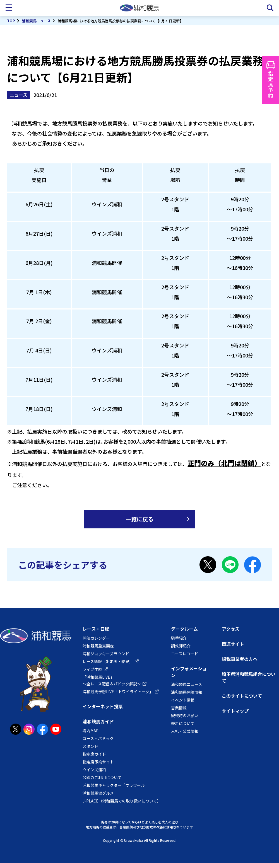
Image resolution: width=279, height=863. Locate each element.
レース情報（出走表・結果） (108, 661)
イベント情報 (182, 700)
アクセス (230, 628)
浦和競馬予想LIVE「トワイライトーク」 (118, 691)
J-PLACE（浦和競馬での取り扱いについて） (122, 801)
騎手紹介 (179, 638)
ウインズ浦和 (94, 769)
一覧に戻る (139, 519)
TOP (11, 20)
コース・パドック (98, 738)
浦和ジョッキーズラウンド (106, 653)
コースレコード (184, 653)
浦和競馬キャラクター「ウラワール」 (116, 785)
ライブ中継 (92, 669)
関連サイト (233, 643)
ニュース (18, 95)
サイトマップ (235, 710)
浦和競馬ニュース (36, 20)
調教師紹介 (181, 646)
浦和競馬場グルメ (98, 793)
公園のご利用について (102, 777)
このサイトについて (242, 695)
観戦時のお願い (184, 715)
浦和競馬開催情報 (186, 692)
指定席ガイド (94, 754)
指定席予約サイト (98, 762)
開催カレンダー (96, 638)
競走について (182, 723)
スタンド (90, 746)
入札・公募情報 (184, 731)
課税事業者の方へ (240, 659)
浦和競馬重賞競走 (98, 646)
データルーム (184, 628)
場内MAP (90, 730)
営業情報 (179, 707)
